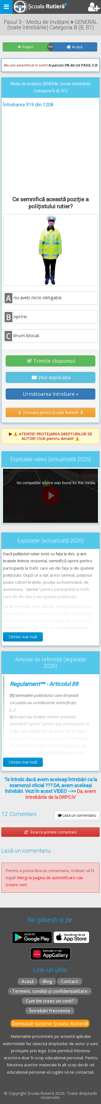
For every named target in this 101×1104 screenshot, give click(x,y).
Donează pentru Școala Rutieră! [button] (50, 412)
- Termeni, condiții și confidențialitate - (49, 991)
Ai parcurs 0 (35, 65)
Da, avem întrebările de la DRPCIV (61, 794)
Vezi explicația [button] (51, 377)
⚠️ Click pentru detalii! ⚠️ (52, 436)
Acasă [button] (74, 46)
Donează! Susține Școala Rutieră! (50, 1023)
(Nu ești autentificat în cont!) (26, 65)
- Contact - (69, 981)
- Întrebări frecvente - (50, 1011)
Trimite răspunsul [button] (51, 361)
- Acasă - (27, 981)
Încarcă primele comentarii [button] (50, 832)
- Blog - (47, 981)
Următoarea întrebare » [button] (50, 394)
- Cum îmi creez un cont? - (50, 1001)
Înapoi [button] (25, 46)
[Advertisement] (50, 151)
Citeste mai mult (23, 636)
